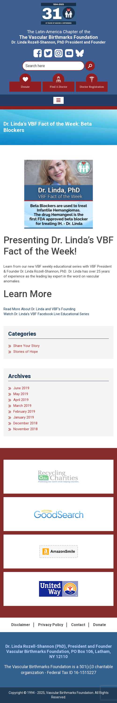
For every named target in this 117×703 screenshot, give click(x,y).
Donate (25, 85)
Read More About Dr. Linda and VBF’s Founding (39, 309)
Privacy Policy (50, 625)
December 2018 (25, 423)
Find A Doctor (58, 85)
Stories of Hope (25, 352)
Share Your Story (26, 346)
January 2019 (23, 417)
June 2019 (21, 388)
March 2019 (22, 406)
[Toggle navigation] (58, 100)
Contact (78, 625)
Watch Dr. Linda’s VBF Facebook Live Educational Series (46, 314)
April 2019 (21, 400)
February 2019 (24, 411)
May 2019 (20, 394)
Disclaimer (20, 625)
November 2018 (25, 429)
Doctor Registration (92, 85)
